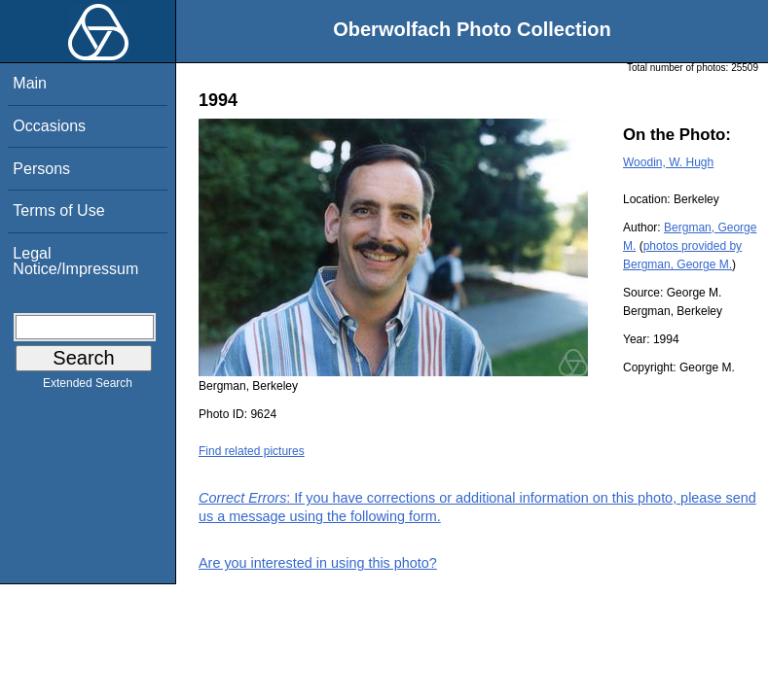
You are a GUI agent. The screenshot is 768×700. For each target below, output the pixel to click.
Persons (41, 168)
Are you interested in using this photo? (318, 563)
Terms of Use (58, 210)
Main (30, 83)
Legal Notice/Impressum (75, 261)
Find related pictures (252, 451)
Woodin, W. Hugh (668, 162)
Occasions (49, 126)
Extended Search (87, 387)
